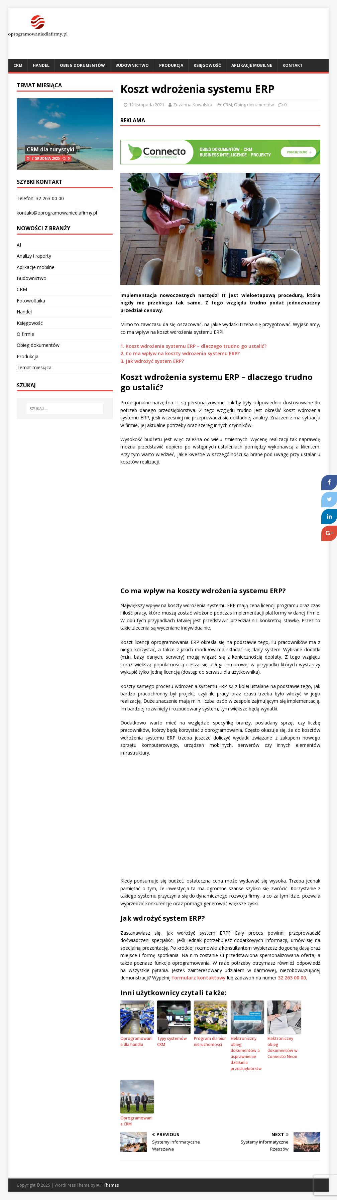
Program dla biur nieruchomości (210, 1041)
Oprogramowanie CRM (136, 1121)
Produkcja (171, 65)
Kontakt (293, 65)
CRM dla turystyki (51, 149)
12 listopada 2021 (146, 105)
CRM (17, 65)
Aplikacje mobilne (251, 65)
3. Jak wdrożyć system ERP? (152, 361)
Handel (41, 65)
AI (19, 245)
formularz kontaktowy (199, 977)
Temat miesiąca (39, 85)
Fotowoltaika (31, 300)
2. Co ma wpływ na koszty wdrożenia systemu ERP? (180, 353)
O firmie (25, 334)
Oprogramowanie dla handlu (136, 1041)
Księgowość (207, 65)
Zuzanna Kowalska (192, 105)
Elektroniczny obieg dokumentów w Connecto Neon (282, 1047)
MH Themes (107, 1185)
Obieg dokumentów (82, 65)
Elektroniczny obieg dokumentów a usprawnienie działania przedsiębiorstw (246, 1053)
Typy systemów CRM (172, 1041)
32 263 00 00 (292, 977)
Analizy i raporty (34, 256)
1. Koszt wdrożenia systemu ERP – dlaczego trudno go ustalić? (193, 346)
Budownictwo (132, 65)
